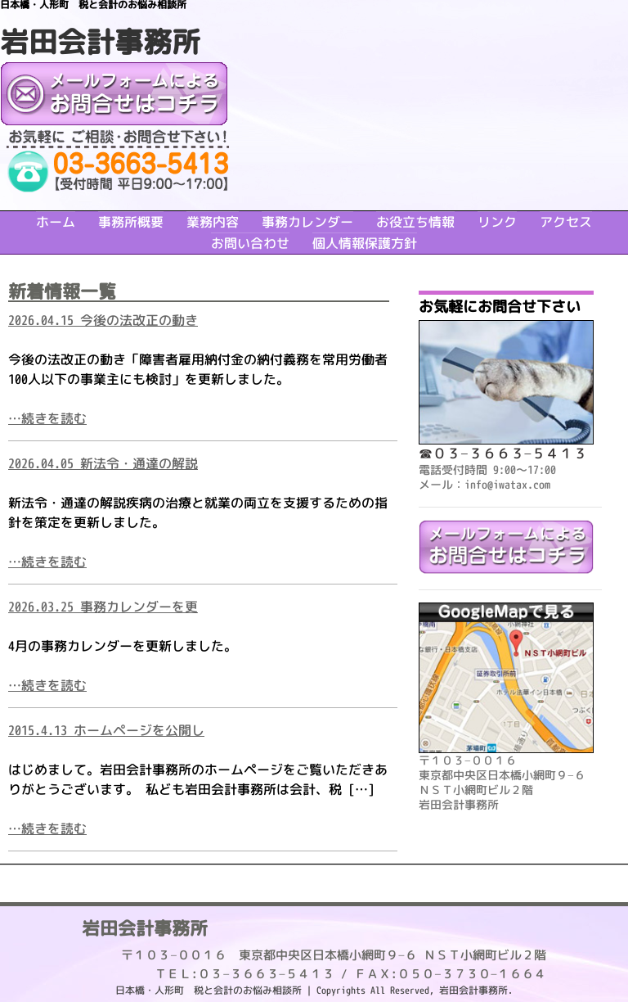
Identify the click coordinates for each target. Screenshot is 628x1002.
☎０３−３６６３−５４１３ (503, 453)
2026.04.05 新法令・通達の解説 (103, 463)
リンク (497, 222)
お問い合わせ (250, 243)
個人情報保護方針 (364, 243)
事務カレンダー (307, 222)
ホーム (55, 222)
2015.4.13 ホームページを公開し (106, 730)
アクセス (566, 222)
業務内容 (212, 222)
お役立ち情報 (415, 222)
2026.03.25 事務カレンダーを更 (103, 607)
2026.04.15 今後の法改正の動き (103, 320)
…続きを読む (47, 418)
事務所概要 (131, 222)
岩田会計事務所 (100, 41)
